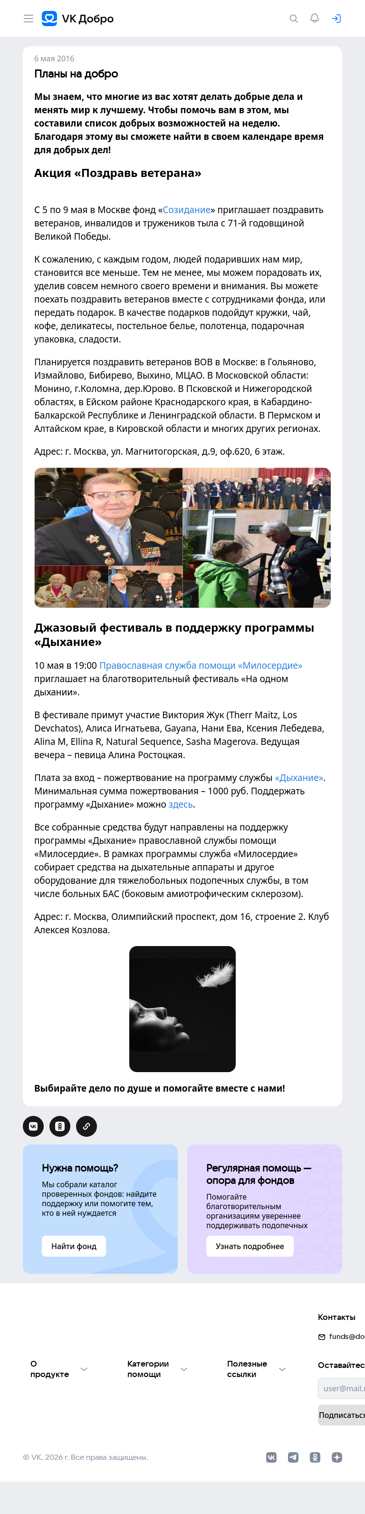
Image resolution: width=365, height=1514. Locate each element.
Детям (121, 1335)
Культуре (125, 1430)
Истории (196, 1392)
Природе (126, 1411)
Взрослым (127, 1354)
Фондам (123, 1449)
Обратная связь (50, 1390)
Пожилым (126, 1373)
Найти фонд (201, 1335)
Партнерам (42, 1428)
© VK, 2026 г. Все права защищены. (85, 1489)
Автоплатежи (203, 1411)
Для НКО (38, 1409)
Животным (128, 1392)
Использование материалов (49, 1367)
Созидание (187, 205)
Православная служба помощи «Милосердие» (201, 661)
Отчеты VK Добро (53, 1343)
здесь (181, 800)
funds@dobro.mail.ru (287, 1321)
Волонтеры (200, 1354)
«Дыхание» (299, 773)
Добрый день (203, 1373)
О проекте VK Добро (58, 1324)
